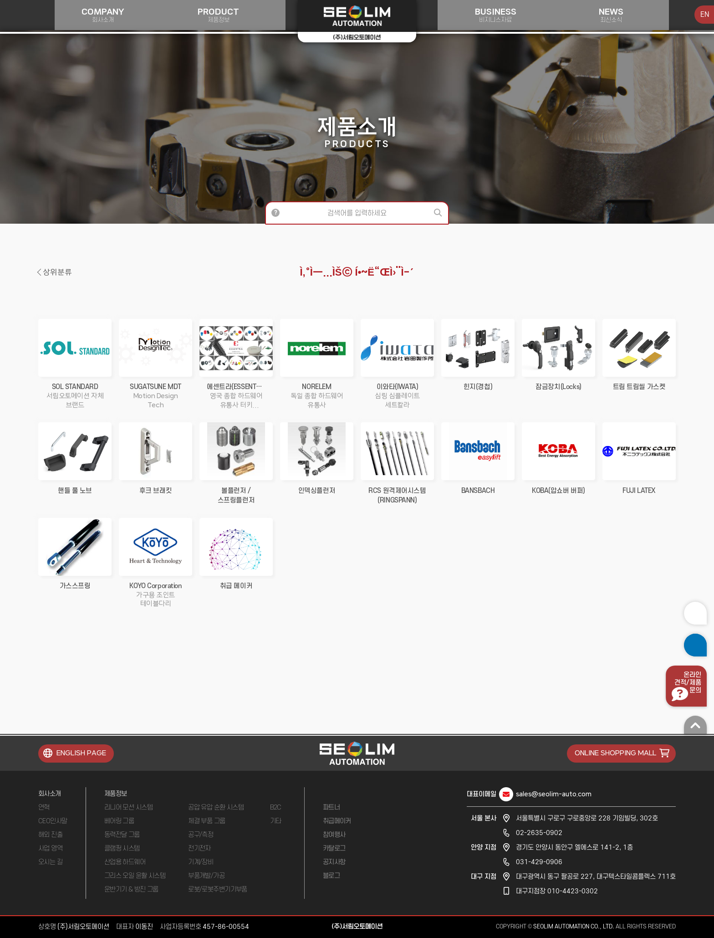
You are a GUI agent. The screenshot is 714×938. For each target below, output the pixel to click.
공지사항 (334, 862)
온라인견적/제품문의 (686, 682)
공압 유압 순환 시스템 (216, 807)
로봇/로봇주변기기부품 (217, 889)
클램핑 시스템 (122, 848)
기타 (275, 821)
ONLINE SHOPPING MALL (615, 753)
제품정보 (115, 794)
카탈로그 (334, 848)
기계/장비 (200, 862)
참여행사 (334, 835)
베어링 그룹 (119, 821)
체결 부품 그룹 (206, 821)
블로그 (331, 876)
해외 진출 (50, 835)
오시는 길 (50, 862)
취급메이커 (337, 821)
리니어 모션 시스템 (128, 807)
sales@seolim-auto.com (554, 794)
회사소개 (49, 794)
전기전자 (199, 848)
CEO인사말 (52, 821)
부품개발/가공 (206, 876)
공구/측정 (200, 835)
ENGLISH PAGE (81, 753)
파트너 (331, 807)
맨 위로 (693, 725)
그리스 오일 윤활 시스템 (135, 876)
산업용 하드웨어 (125, 862)
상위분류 (57, 272)
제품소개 (357, 132)
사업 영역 (50, 848)
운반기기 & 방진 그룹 (131, 889)
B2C (275, 807)
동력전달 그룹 (122, 835)
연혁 (44, 807)
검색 (439, 213)
